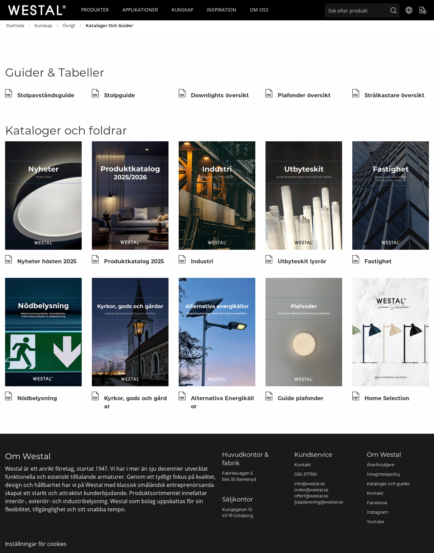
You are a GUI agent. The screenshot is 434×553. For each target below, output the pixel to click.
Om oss (259, 9)
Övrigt (69, 25)
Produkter (95, 9)
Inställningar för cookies (35, 544)
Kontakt (302, 464)
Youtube (375, 521)
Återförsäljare (380, 464)
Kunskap (182, 9)
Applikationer (140, 9)
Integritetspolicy (383, 474)
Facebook (377, 502)
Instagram (377, 512)
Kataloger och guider (388, 483)
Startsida (15, 25)
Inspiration (221, 9)
